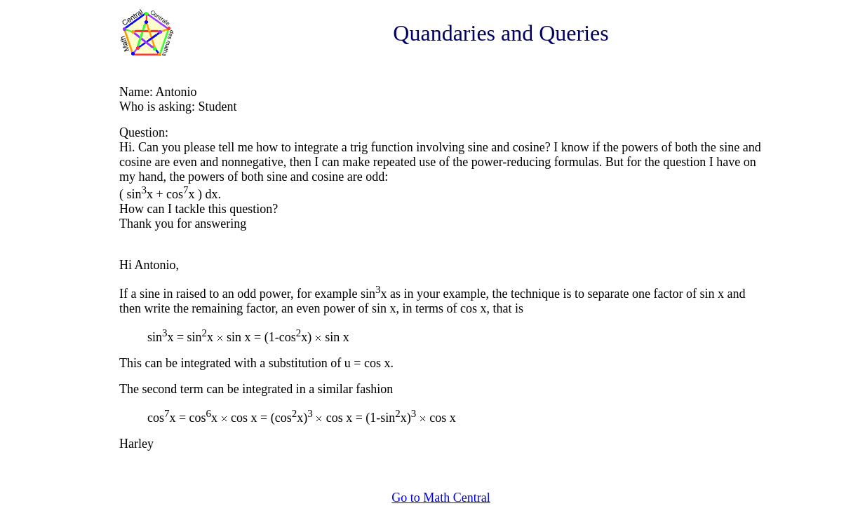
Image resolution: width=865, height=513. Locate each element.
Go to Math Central (440, 498)
